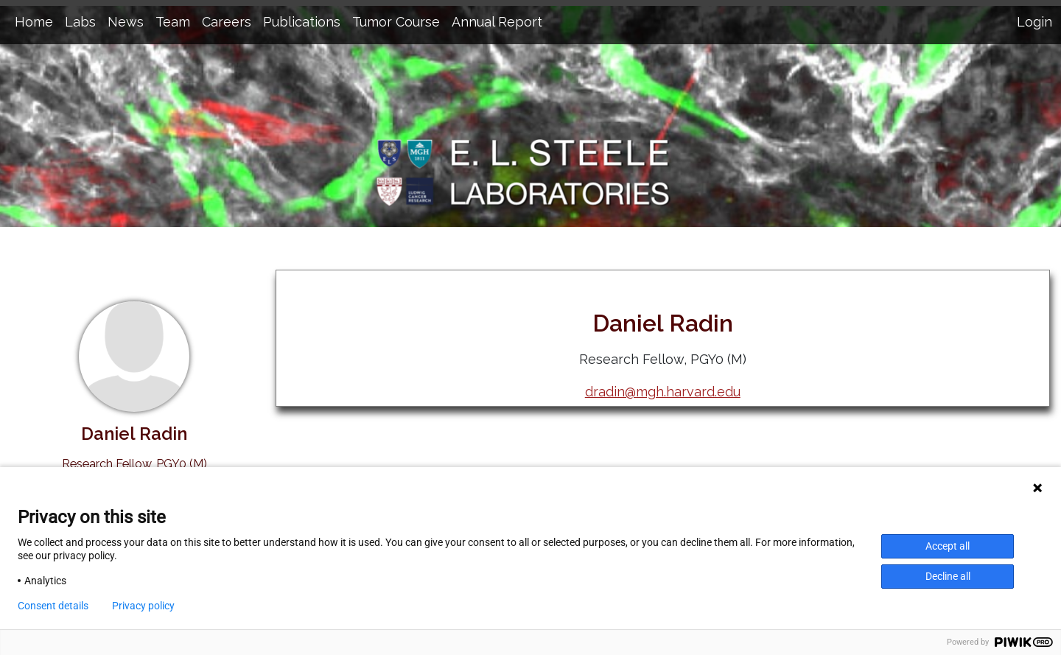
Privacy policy (143, 606)
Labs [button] (80, 21)
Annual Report (497, 21)
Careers (226, 21)
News (126, 21)
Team (172, 21)
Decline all (947, 576)
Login (1034, 21)
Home (34, 21)
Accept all (947, 546)
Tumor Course (396, 21)
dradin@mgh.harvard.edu (662, 391)
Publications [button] (301, 21)
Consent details (53, 606)
